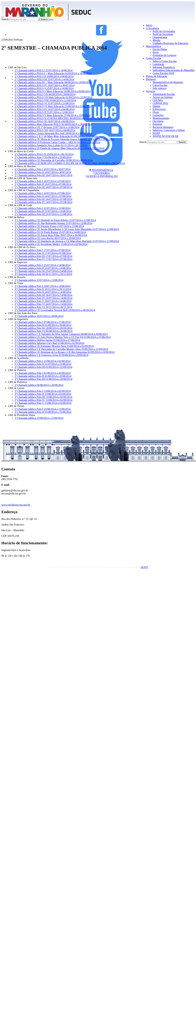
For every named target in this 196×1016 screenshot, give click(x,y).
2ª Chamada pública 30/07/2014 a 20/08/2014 (39, 316)
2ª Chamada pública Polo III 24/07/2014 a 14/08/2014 (43, 295)
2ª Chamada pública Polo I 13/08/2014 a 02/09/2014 (42, 361)
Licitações (158, 115)
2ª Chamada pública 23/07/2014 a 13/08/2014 (39, 280)
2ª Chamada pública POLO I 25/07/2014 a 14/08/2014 (44, 70)
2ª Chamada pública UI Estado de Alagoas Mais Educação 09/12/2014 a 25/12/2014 (59, 148)
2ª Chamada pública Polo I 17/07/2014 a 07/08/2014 (42, 250)
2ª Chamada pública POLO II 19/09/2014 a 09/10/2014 (44, 154)
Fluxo (156, 112)
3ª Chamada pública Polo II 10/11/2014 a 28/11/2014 (43, 289)
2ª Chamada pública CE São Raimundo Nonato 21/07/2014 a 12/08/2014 (53, 223)
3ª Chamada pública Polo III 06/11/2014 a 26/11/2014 (43, 274)
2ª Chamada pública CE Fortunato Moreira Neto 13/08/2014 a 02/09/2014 (54, 346)
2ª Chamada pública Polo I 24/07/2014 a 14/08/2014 (42, 286)
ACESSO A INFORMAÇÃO (101, 176)
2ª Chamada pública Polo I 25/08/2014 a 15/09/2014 (42, 409)
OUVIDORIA (101, 173)
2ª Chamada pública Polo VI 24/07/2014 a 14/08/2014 (43, 304)
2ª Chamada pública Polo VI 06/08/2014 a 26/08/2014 (43, 331)
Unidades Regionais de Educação (170, 43)
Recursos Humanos (163, 127)
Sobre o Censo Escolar (165, 61)
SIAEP (156, 133)
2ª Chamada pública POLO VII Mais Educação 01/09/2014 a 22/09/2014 (53, 97)
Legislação (158, 64)
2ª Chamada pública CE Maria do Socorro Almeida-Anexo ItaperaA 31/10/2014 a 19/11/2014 (64, 139)
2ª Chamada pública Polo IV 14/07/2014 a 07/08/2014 (43, 202)
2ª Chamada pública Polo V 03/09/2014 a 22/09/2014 (43, 157)
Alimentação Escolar (164, 94)
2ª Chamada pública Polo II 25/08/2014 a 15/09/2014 (43, 412)
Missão (156, 40)
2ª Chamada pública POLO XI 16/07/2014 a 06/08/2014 (44, 121)
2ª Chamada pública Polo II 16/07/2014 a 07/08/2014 (43, 184)
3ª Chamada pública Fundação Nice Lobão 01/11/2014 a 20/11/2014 (51, 145)
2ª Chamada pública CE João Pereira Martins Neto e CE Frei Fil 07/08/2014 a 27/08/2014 (62, 337)
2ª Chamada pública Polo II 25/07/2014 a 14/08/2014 (43, 268)
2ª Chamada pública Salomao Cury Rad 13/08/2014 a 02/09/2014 (49, 343)
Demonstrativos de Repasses (168, 82)
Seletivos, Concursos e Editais (169, 130)
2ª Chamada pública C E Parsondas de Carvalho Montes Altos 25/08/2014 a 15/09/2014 (61, 349)
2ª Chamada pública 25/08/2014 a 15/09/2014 (39, 418)
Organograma (160, 37)
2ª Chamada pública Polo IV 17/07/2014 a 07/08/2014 (43, 259)
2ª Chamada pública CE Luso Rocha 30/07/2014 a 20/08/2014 (48, 238)
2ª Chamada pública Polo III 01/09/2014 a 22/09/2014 (43, 367)
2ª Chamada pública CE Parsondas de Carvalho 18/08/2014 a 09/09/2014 (54, 160)
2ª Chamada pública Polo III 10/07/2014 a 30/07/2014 (43, 175)
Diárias (156, 106)
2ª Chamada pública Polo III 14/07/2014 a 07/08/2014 (43, 199)
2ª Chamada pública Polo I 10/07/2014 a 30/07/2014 (42, 169)
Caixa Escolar (160, 85)
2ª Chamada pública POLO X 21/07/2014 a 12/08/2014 (44, 112)
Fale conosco (160, 88)
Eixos (156, 52)
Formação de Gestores (164, 55)
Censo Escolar (153, 58)
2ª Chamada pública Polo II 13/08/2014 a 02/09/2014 (43, 394)
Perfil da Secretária (163, 34)
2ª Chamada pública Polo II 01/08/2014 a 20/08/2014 (43, 325)
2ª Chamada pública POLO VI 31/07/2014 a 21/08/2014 (44, 103)
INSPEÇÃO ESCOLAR (165, 136)
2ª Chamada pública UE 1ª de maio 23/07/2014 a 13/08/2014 (47, 127)
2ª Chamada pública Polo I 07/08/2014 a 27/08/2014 (42, 322)
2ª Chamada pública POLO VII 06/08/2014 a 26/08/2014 (45, 94)
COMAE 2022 (160, 103)
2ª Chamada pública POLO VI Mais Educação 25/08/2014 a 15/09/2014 (53, 106)
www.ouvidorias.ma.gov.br (15, 504)
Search (5, 19)
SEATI (144, 567)
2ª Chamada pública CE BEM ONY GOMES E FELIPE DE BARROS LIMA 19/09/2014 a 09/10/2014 (70, 163)
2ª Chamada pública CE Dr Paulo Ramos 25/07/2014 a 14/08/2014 (50, 232)
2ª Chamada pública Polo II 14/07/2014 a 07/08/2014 (43, 196)
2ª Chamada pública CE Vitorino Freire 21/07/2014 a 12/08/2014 (49, 226)
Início (149, 25)
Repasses (151, 79)
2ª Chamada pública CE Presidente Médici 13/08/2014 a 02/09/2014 (51, 244)
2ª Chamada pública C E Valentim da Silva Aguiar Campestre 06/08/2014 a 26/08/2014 (61, 334)
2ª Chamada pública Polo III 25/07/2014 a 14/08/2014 (43, 271)
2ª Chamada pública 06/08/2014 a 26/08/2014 (39, 385)
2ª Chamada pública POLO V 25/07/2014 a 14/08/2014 (44, 88)
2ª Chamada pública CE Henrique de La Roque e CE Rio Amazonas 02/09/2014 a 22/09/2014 (64, 352)
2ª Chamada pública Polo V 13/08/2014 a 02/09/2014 (43, 403)
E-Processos (159, 109)
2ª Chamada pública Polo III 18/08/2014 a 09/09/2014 (43, 328)
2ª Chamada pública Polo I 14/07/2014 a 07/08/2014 (42, 193)
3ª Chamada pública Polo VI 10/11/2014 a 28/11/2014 (43, 307)
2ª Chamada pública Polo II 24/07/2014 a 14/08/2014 (43, 292)
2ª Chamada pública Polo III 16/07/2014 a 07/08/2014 (43, 187)
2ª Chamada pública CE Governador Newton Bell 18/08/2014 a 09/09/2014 (55, 310)
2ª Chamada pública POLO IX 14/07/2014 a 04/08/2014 (44, 109)
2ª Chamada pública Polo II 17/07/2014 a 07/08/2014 (43, 253)
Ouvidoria (158, 121)
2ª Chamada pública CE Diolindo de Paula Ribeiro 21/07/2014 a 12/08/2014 (55, 220)
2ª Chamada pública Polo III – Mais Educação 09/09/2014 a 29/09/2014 (53, 82)
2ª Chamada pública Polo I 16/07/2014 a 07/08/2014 (42, 181)
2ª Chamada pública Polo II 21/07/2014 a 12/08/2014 (43, 211)
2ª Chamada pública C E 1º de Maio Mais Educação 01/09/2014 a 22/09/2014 (56, 136)
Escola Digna (160, 49)
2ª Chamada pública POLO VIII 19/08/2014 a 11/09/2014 (45, 100)
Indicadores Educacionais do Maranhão (174, 70)
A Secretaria (152, 28)
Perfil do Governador (164, 31)
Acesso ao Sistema (163, 97)
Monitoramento (161, 118)
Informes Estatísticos (164, 67)
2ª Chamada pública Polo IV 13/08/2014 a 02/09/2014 (43, 400)
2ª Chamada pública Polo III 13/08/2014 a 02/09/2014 (43, 397)
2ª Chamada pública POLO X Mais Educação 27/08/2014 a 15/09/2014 (53, 115)
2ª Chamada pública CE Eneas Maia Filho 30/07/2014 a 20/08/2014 (51, 235)
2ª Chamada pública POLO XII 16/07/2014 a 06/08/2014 (45, 130)
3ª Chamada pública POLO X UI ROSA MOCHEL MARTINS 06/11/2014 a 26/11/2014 (62, 118)
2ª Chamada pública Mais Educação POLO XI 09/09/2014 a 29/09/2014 (53, 124)
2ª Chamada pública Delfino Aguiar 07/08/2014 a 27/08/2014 (47, 340)
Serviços (150, 91)
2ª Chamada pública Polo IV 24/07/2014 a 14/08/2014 (43, 298)
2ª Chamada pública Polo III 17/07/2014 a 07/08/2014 (43, 256)
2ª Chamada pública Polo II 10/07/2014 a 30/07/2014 (43, 172)
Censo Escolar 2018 (163, 73)
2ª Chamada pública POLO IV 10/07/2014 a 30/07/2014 (44, 85)
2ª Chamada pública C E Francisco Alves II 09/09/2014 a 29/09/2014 (51, 355)
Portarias (157, 124)
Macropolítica (153, 46)
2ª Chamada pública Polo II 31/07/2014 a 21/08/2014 (43, 364)
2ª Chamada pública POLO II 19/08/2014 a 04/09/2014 (44, 76)
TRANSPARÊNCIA (101, 170)
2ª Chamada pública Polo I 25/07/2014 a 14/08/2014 (42, 265)
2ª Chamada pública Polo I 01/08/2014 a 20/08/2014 (42, 373)
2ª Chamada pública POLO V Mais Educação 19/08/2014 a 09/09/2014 (53, 91)
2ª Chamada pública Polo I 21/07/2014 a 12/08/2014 (42, 208)
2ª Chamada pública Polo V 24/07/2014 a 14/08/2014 (43, 301)
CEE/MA (158, 100)
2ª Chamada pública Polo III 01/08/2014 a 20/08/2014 (43, 379)
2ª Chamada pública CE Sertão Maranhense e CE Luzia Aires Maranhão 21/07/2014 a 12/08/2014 (67, 229)
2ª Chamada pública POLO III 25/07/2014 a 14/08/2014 (44, 79)
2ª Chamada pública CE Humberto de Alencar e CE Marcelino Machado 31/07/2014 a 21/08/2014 (67, 241)
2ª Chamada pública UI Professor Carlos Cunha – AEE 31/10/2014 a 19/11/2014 (57, 142)
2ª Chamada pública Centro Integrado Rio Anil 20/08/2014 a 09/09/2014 (53, 133)
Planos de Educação (156, 76)
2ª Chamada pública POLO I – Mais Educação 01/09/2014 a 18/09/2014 (53, 73)
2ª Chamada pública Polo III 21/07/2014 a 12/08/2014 (43, 214)
